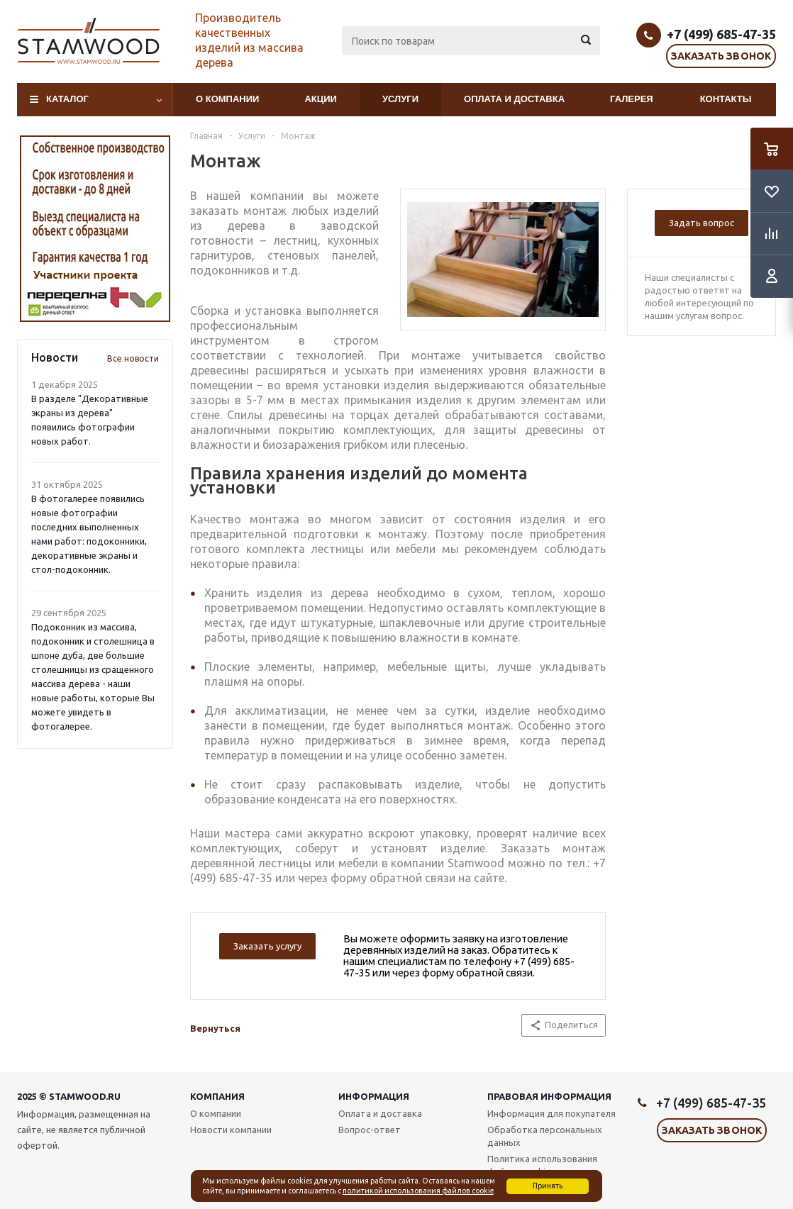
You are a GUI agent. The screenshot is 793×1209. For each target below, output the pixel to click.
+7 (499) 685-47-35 (721, 34)
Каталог (67, 99)
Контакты (726, 99)
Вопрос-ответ (369, 1130)
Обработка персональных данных (544, 1136)
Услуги (400, 99)
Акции (320, 99)
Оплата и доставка (514, 99)
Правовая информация (549, 1096)
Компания (217, 1096)
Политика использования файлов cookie (542, 1165)
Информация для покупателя (551, 1113)
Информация (373, 1096)
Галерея (631, 99)
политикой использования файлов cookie (418, 1190)
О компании (227, 99)
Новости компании (231, 1130)
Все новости (133, 358)
